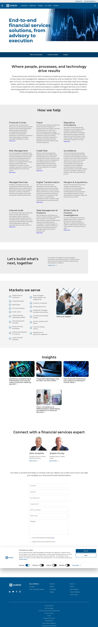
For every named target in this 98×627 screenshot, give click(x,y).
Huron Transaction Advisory (36, 590)
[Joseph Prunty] (59, 451)
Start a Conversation (36, 56)
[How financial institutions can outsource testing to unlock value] (76, 377)
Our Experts (53, 590)
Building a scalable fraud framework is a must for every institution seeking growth (20, 382)
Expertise (34, 6)
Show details (75, 624)
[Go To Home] (13, 6)
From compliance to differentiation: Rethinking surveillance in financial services (48, 410)
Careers (58, 6)
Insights (42, 6)
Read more (12, 142)
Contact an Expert (52, 56)
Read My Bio (33, 462)
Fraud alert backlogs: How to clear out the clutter (47, 381)
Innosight (31, 588)
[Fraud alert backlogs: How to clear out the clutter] (49, 377)
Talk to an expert (63, 318)
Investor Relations (89, 1)
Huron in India (74, 596)
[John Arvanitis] (38, 451)
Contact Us (78, 1)
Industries (26, 6)
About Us (72, 585)
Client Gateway (74, 590)
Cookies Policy (23, 618)
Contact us (51, 266)
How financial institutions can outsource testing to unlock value (74, 381)
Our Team (50, 6)
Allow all (86, 609)
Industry (52, 588)
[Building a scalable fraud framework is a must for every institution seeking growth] (22, 377)
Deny (86, 614)
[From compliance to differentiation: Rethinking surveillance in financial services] (49, 406)
